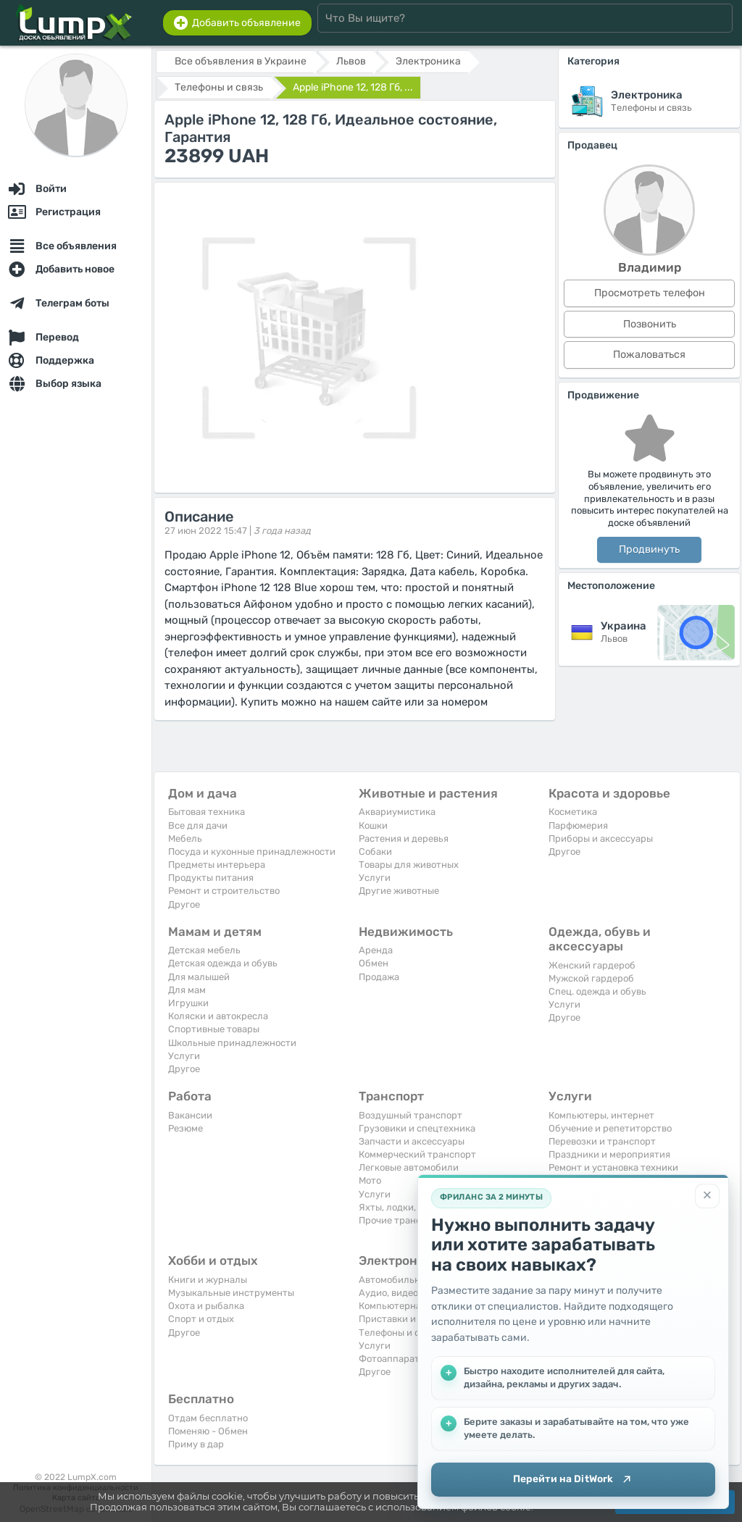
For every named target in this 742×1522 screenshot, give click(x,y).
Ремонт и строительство (224, 890)
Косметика (573, 811)
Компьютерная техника (412, 1305)
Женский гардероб (592, 965)
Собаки (375, 851)
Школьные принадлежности (232, 1042)
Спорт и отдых (201, 1318)
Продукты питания (211, 877)
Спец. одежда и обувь (597, 991)
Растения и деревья (404, 838)
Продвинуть (649, 549)
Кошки (373, 825)
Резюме (185, 1128)
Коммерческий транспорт (417, 1154)
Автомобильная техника (414, 1279)
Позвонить (649, 324)
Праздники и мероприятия (609, 1154)
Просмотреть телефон (649, 293)
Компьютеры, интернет (601, 1115)
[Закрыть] (707, 1194)
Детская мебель (204, 950)
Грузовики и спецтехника (417, 1128)
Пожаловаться (649, 354)
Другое (184, 904)
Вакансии (190, 1115)
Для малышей (199, 976)
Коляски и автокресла (218, 1016)
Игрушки (188, 1003)
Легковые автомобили (409, 1167)
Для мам (187, 989)
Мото (370, 1180)
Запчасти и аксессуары (411, 1141)
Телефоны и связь (399, 1332)
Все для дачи (198, 825)
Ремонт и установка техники (613, 1167)
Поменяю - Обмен (208, 1431)
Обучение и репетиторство (610, 1128)
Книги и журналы (207, 1279)
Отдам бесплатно (208, 1418)
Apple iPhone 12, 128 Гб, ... (353, 87)
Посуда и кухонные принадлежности (251, 851)
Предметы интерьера (216, 864)
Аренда (376, 950)
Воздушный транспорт (410, 1115)
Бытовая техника (206, 811)
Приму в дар (196, 1444)
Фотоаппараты (392, 1358)
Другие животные (399, 890)
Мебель (185, 838)
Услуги (375, 877)
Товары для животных (409, 864)
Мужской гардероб (591, 978)
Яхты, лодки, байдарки (410, 1207)
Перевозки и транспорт (602, 1141)
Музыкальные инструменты (231, 1292)
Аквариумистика (397, 811)
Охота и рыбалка (206, 1305)
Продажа (379, 976)
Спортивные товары (213, 1029)
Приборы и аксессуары (601, 838)
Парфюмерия (578, 825)
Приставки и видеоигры (413, 1318)
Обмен (373, 963)
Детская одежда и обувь (223, 963)
